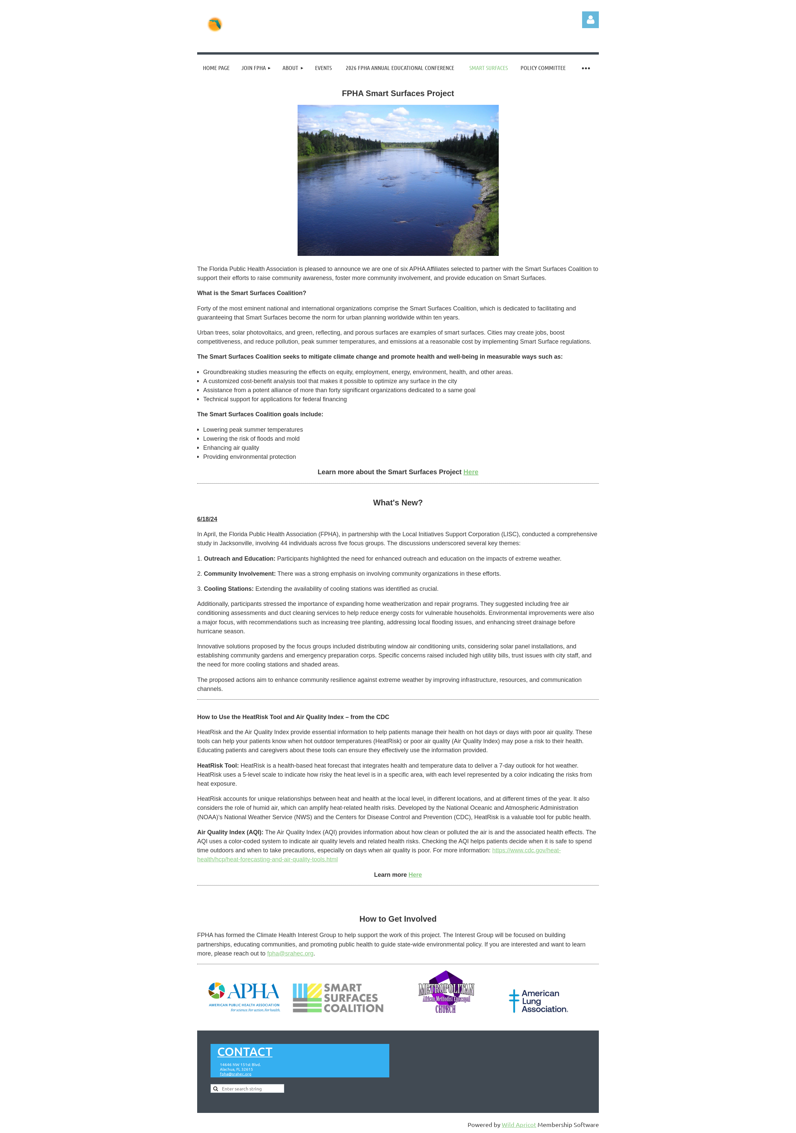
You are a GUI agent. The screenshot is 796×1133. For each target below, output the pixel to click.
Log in (590, 19)
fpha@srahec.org (290, 953)
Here (415, 874)
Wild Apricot (519, 1124)
